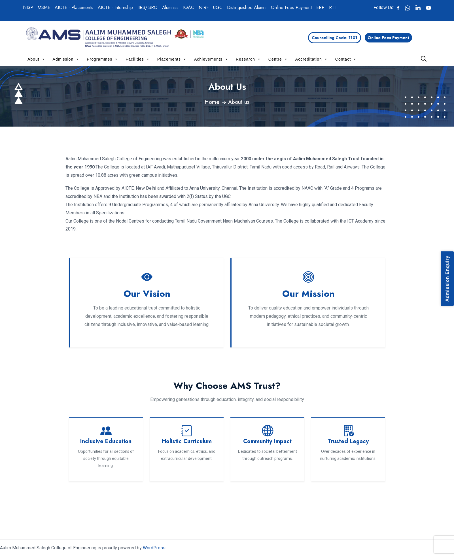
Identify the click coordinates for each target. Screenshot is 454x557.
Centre (278, 59)
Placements (172, 59)
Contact (346, 59)
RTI (332, 7)
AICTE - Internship (115, 7)
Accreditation (311, 59)
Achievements (211, 59)
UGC (217, 7)
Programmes (102, 59)
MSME (44, 7)
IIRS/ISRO (147, 7)
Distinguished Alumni (246, 7)
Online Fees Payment (291, 7)
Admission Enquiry (447, 278)
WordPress (154, 547)
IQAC (188, 7)
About (36, 59)
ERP (320, 7)
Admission (66, 59)
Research (248, 59)
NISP (28, 7)
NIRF (204, 7)
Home (212, 102)
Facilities (138, 59)
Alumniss (170, 7)
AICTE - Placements (74, 7)
